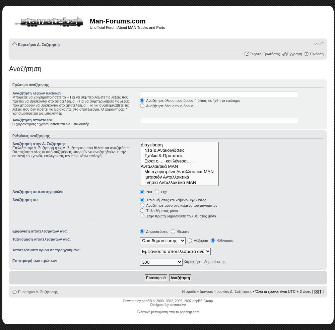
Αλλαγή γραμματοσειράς (319, 43)
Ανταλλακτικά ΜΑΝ (179, 166)
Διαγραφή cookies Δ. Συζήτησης (226, 291)
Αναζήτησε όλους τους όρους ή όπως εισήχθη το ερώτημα (190, 100)
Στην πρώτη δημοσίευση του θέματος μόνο (178, 216)
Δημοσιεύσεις (154, 231)
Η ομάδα (189, 291)
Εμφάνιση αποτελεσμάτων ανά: (40, 231)
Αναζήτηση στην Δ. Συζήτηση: (38, 144)
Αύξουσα (198, 241)
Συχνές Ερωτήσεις (265, 54)
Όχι (161, 192)
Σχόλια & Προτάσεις (179, 155)
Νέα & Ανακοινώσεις (179, 150)
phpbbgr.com (189, 312)
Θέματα (180, 231)
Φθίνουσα (222, 241)
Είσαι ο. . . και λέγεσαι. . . (179, 161)
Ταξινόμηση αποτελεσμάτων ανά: (41, 239)
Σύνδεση (317, 54)
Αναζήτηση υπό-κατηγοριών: (37, 192)
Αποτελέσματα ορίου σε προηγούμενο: (46, 250)
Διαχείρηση (179, 145)
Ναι (146, 192)
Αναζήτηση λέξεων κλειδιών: (37, 93)
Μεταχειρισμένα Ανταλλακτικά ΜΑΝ (179, 172)
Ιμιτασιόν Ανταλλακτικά (179, 177)
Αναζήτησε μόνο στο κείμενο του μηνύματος (178, 205)
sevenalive (178, 305)
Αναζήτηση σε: (25, 200)
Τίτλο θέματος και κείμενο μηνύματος (173, 200)
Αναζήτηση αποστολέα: (33, 120)
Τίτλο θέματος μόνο (159, 211)
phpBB (147, 301)
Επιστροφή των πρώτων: (34, 261)
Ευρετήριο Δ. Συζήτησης (39, 45)
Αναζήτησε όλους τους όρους (167, 106)
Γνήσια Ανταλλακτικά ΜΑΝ (179, 182)
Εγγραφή (294, 54)
